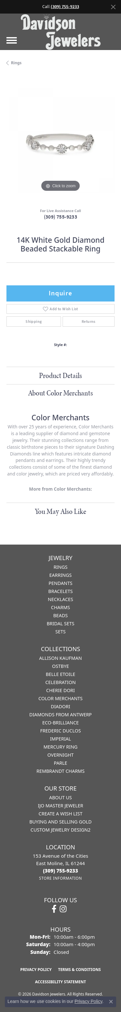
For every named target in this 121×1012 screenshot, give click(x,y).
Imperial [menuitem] (60, 739)
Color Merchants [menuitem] (60, 698)
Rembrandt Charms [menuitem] (60, 771)
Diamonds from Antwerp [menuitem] (60, 714)
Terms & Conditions (79, 969)
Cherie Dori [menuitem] (60, 690)
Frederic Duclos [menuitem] (60, 731)
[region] (60, 139)
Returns (89, 321)
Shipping (33, 321)
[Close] (113, 7)
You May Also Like (60, 511)
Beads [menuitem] (60, 615)
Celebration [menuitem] (60, 682)
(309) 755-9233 (60, 216)
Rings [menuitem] (60, 567)
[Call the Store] (60, 870)
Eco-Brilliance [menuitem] (60, 723)
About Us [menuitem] (60, 797)
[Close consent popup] (111, 1002)
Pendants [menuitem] (61, 583)
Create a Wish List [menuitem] (61, 814)
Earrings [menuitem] (60, 575)
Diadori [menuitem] (60, 706)
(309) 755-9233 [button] (65, 7)
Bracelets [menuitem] (60, 591)
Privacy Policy (36, 969)
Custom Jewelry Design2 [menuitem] (61, 830)
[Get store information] (60, 878)
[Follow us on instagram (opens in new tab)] (63, 909)
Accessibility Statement (60, 982)
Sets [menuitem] (60, 632)
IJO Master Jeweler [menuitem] (60, 805)
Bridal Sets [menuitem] (61, 623)
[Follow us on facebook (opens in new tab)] (54, 909)
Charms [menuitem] (60, 607)
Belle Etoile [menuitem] (61, 674)
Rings (16, 63)
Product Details (60, 375)
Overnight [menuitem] (60, 755)
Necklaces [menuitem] (60, 599)
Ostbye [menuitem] (60, 666)
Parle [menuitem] (60, 763)
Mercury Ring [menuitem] (61, 747)
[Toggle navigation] (11, 40)
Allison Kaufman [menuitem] (60, 658)
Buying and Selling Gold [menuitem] (60, 822)
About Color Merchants (60, 393)
